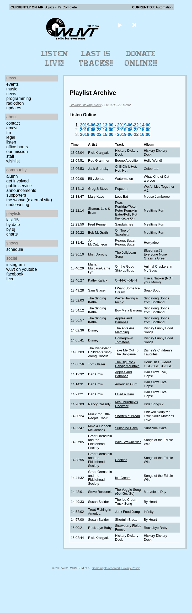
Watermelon (124, 179)
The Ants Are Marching (124, 330)
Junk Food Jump (127, 512)
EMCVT (12, 128)
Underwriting (17, 204)
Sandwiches (124, 224)
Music (11, 89)
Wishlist (13, 161)
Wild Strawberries (128, 442)
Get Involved (17, 181)
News (11, 93)
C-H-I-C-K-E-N (126, 280)
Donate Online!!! (141, 58)
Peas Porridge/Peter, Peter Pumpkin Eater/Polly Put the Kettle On (126, 210)
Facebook (14, 274)
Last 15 (12, 220)
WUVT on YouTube (21, 269)
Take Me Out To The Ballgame (126, 352)
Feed (10, 279)
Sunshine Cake (126, 428)
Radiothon (15, 103)
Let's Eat (121, 196)
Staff (10, 156)
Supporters (16, 195)
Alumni (12, 176)
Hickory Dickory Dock (86, 105)
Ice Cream (123, 478)
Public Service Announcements (21, 188)
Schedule (14, 249)
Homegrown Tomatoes (124, 340)
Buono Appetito (126, 160)
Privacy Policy (130, 568)
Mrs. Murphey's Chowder (126, 404)
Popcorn (121, 189)
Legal (10, 137)
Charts (12, 234)
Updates (13, 108)
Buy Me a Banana (128, 310)
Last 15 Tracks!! (96, 58)
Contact (13, 123)
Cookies (121, 460)
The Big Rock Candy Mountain (127, 364)
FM (8, 132)
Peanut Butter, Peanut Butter (125, 242)
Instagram (15, 264)
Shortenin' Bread (127, 416)
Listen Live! (54, 58)
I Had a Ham (124, 394)
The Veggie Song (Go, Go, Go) (128, 491)
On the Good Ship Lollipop (124, 268)
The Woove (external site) (29, 200)
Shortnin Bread (126, 520)
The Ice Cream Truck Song (126, 501)
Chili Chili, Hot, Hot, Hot (126, 168)
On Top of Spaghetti (122, 232)
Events (12, 84)
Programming (18, 98)
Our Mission (17, 151)
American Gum (126, 384)
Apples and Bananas (123, 320)
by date (13, 224)
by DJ (10, 229)
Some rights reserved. (106, 568)
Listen (11, 142)
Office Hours (17, 147)
